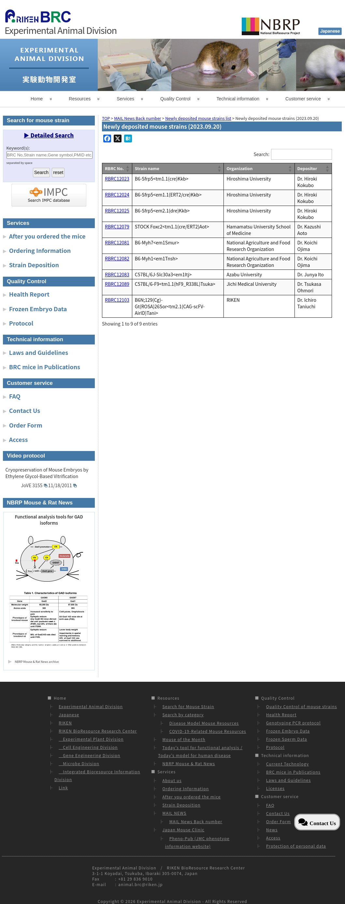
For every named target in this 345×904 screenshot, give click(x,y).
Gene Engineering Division (89, 755)
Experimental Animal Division (91, 706)
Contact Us (24, 410)
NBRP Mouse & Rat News (188, 763)
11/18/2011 (62, 485)
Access (18, 439)
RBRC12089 (117, 284)
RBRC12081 (117, 242)
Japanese (69, 714)
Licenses (275, 788)
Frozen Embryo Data (38, 308)
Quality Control (175, 98)
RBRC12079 (117, 226)
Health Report (29, 294)
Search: (261, 154)
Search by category (183, 714)
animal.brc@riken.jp (140, 884)
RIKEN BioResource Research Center (98, 731)
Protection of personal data (296, 846)
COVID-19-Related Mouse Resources (207, 731)
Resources (80, 98)
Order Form (25, 425)
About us (171, 780)
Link (63, 787)
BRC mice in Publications (44, 366)
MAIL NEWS (174, 813)
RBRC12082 (117, 258)
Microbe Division (79, 763)
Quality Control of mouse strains (301, 706)
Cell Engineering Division (88, 747)
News (272, 829)
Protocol (21, 323)
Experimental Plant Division (91, 739)
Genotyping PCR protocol (293, 722)
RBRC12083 (117, 274)
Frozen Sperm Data (286, 739)
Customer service (303, 98)
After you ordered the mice (47, 236)
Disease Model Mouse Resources (204, 723)
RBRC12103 (117, 300)
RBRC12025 (117, 210)
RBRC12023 (117, 178)
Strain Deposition (34, 264)
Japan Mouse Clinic (183, 829)
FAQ (15, 396)
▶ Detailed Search (49, 135)
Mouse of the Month (183, 739)
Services (125, 98)
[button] (127, 168)
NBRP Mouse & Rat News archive (37, 662)
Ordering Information (40, 250)
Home (37, 98)
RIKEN (65, 722)
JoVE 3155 (34, 485)
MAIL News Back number (196, 821)
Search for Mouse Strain (188, 706)
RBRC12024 (117, 194)
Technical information (238, 98)
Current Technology (287, 763)
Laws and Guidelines (38, 352)
